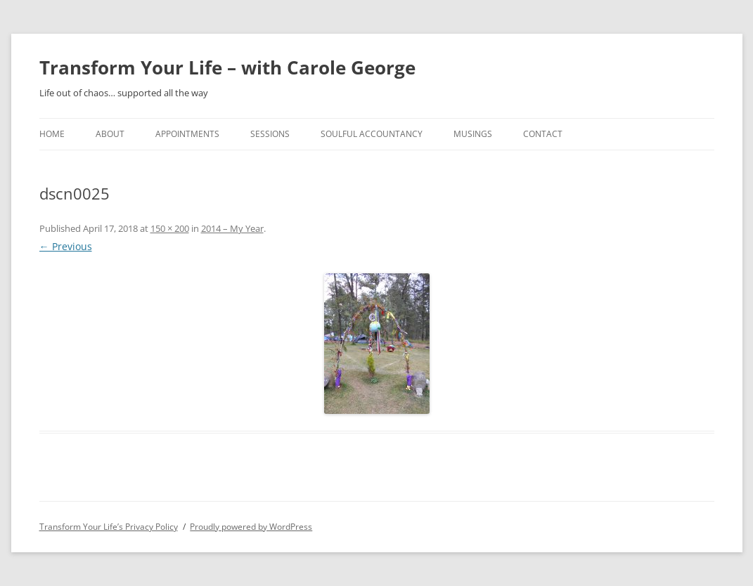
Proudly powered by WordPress (251, 527)
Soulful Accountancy (372, 134)
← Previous (65, 246)
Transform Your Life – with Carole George (227, 67)
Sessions (270, 134)
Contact (542, 134)
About (110, 134)
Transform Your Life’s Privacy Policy (108, 527)
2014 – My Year (232, 228)
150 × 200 (169, 228)
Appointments (187, 134)
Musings (472, 134)
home (52, 134)
